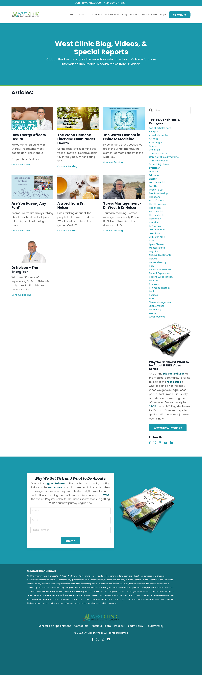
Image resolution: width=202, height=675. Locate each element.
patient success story (163, 296)
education (155, 182)
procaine (154, 304)
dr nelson (155, 174)
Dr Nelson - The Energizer (28, 286)
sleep (152, 321)
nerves (153, 276)
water (153, 337)
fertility (153, 194)
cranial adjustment (161, 170)
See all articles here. (161, 129)
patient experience (160, 292)
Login (163, 15)
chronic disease (159, 157)
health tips (156, 219)
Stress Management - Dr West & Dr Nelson (123, 217)
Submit (70, 568)
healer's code (158, 210)
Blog (124, 15)
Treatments (95, 15)
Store (82, 15)
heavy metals (157, 227)
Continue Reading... (22, 167)
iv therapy (155, 239)
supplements (157, 329)
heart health (157, 223)
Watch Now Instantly (168, 452)
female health (158, 190)
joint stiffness (158, 251)
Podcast (134, 15)
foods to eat (157, 198)
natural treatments (161, 272)
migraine (154, 268)
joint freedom (158, 243)
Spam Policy (137, 655)
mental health (157, 263)
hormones (155, 231)
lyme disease (157, 259)
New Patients (112, 15)
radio (152, 313)
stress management (162, 325)
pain (151, 284)
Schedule (179, 15)
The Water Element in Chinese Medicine (122, 141)
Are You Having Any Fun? (28, 215)
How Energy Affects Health (27, 139)
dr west (154, 178)
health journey (158, 214)
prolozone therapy (161, 308)
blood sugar (156, 145)
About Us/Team (101, 655)
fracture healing (159, 202)
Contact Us (80, 655)
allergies (154, 133)
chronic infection (160, 165)
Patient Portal (149, 15)
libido (152, 255)
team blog (156, 333)
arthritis (154, 141)
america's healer (159, 137)
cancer (153, 149)
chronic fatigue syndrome (166, 161)
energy (153, 186)
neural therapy (158, 280)
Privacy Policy (156, 655)
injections (155, 235)
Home (73, 15)
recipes (154, 317)
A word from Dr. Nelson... (74, 215)
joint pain (155, 247)
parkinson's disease (161, 288)
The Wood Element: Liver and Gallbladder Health (77, 144)
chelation (155, 153)
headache (155, 206)
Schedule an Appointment (53, 655)
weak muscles (158, 341)
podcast (154, 300)
